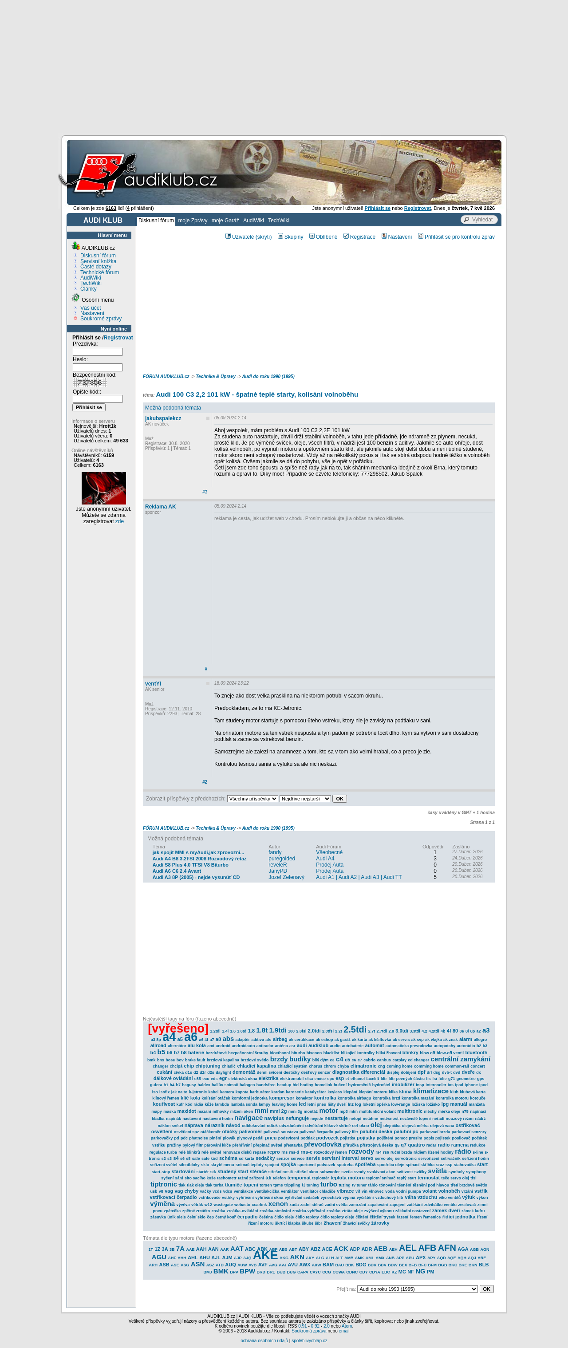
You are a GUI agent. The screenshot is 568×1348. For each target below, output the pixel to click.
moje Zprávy (192, 220)
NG (420, 1271)
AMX (380, 1258)
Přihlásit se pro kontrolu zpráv (456, 237)
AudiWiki (253, 220)
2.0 (326, 1326)
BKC (453, 1265)
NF (410, 1271)
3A (165, 1249)
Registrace (359, 237)
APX (421, 1257)
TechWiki (278, 220)
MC (402, 1271)
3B (172, 1249)
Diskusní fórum (156, 220)
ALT (339, 1258)
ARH (153, 1265)
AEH (393, 1249)
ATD (220, 1265)
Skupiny (291, 237)
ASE (175, 1265)
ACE (327, 1249)
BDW (393, 1265)
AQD (441, 1258)
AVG (273, 1265)
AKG (284, 1258)
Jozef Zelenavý (286, 877)
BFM (432, 1265)
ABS (283, 1249)
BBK (349, 1265)
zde (119, 521)
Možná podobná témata (173, 408)
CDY (363, 1272)
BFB (413, 1265)
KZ (394, 1272)
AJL (216, 1257)
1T (151, 1249)
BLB (484, 1264)
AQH (462, 1258)
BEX (403, 1265)
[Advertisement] (284, 66)
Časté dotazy (95, 267)
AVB (252, 1265)
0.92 (315, 1326)
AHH (182, 1258)
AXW (316, 1265)
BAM (328, 1264)
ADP (355, 1249)
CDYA (374, 1272)
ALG (320, 1258)
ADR (367, 1249)
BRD (261, 1272)
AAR (224, 1249)
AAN (213, 1249)
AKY (310, 1258)
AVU (293, 1264)
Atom (347, 1326)
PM (430, 1271)
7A (180, 1248)
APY (431, 1258)
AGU (159, 1257)
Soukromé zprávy (101, 318)
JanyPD (277, 871)
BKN (473, 1265)
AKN (297, 1257)
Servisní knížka (98, 261)
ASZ (210, 1265)
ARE (481, 1258)
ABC (250, 1249)
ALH (330, 1258)
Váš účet (90, 308)
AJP (238, 1258)
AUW (242, 1265)
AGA (463, 1249)
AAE (190, 1249)
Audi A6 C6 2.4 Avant (177, 871)
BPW (247, 1271)
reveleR (277, 865)
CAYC (315, 1272)
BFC (422, 1265)
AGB (474, 1249)
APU (410, 1258)
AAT (237, 1248)
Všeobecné (329, 852)
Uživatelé (239, 237)
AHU (204, 1257)
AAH (201, 1249)
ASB (164, 1264)
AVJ (282, 1265)
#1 (204, 491)
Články (88, 289)
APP (400, 1258)
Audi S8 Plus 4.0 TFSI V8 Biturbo (191, 864)
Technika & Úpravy (216, 376)
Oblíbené (323, 237)
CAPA (302, 1272)
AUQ (230, 1264)
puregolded (281, 858)
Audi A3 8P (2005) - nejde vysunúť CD (196, 877)
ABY (304, 1249)
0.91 (302, 1326)
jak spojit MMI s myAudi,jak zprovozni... (199, 852)
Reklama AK (160, 507)
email (344, 1330)
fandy (274, 852)
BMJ (207, 1272)
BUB (281, 1272)
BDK (372, 1265)
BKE (463, 1265)
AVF (263, 1264)
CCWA (338, 1272)
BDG (360, 1264)
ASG (185, 1265)
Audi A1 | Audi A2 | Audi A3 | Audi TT (359, 877)
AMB (349, 1258)
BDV (382, 1265)
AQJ (472, 1258)
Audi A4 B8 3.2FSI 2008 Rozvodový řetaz (200, 858)
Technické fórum (99, 272)
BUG (291, 1272)
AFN (447, 1248)
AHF (172, 1258)
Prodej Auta (329, 865)
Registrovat (118, 338)
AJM (227, 1257)
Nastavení (92, 313)
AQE (451, 1258)
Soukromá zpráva (309, 1330)
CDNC (352, 1272)
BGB (442, 1265)
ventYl (153, 684)
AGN (484, 1249)
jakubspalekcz (163, 418)
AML (370, 1258)
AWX (304, 1264)
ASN (198, 1264)
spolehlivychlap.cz (309, 1340)
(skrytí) (264, 237)
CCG (326, 1272)
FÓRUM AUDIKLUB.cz (166, 376)
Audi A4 (325, 858)
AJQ (247, 1258)
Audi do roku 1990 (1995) (268, 376)
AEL (408, 1248)
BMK (221, 1271)
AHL (193, 1257)
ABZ (316, 1249)
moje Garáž (225, 220)
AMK (359, 1258)
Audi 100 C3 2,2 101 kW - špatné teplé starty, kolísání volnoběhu (257, 394)
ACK (341, 1248)
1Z (157, 1249)
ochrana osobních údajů (264, 1340)
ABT (293, 1249)
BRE (271, 1272)
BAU (339, 1265)
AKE (265, 1255)
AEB (381, 1248)
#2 (204, 782)
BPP (234, 1272)
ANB (390, 1258)
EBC (386, 1272)
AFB (427, 1248)
